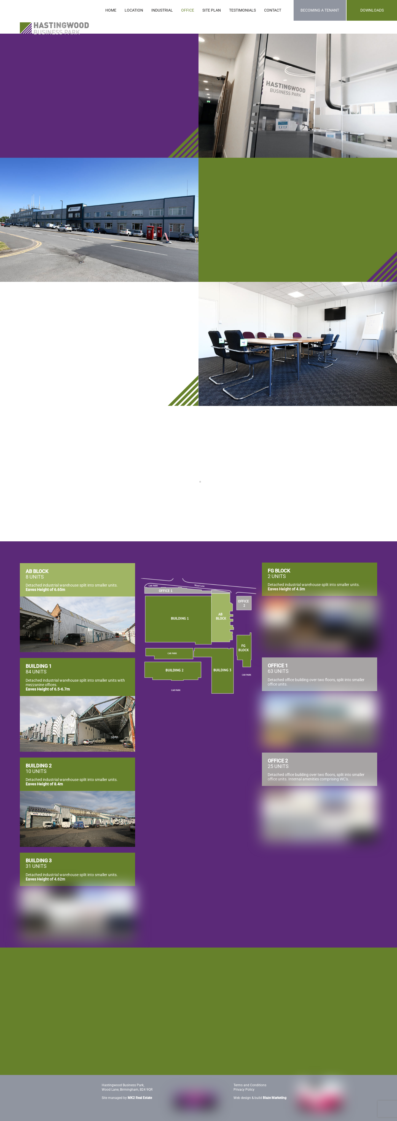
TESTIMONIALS (242, 10)
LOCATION (134, 10)
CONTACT (272, 10)
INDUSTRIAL (162, 10)
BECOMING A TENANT (320, 10)
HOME (110, 10)
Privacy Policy (244, 1089)
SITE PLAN (211, 10)
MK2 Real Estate (140, 1097)
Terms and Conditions (250, 1084)
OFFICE (187, 10)
